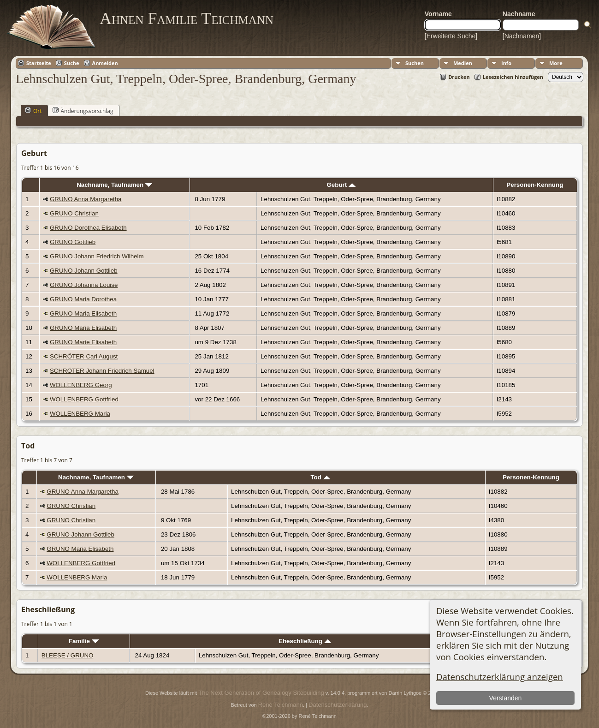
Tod (320, 477)
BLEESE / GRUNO (68, 655)
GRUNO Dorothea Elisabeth (88, 227)
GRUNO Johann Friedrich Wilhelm (97, 256)
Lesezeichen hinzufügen (513, 76)
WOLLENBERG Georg (81, 385)
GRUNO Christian (74, 213)
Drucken (459, 76)
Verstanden (505, 698)
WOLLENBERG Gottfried (84, 399)
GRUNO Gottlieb (72, 242)
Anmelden (105, 63)
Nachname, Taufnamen (114, 184)
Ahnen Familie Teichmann (186, 18)
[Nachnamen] (522, 36)
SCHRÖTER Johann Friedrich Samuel (102, 370)
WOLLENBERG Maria (80, 413)
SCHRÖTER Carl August (84, 356)
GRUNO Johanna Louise (84, 284)
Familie (84, 641)
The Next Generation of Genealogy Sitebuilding (261, 692)
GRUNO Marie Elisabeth (83, 342)
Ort (33, 111)
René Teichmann (280, 704)
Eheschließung (305, 641)
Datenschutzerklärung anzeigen (499, 676)
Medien (462, 63)
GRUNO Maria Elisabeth (83, 313)
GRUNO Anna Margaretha (86, 199)
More (556, 63)
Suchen (414, 63)
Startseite (38, 63)
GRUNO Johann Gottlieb (84, 270)
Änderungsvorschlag (83, 111)
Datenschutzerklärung (337, 704)
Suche (71, 63)
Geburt (340, 184)
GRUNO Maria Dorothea (83, 299)
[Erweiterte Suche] (451, 36)
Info (506, 63)
